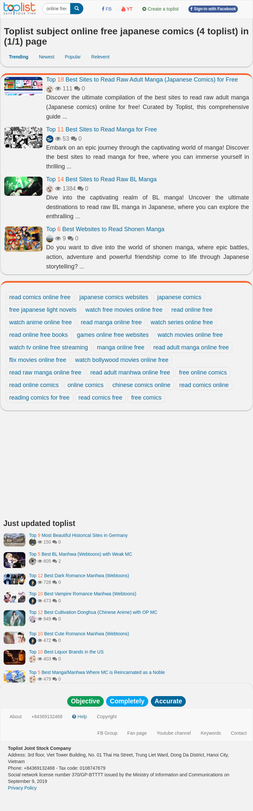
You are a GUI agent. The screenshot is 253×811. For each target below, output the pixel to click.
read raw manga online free (45, 372)
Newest (46, 56)
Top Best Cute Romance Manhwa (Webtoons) (79, 633)
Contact (239, 733)
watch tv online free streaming (48, 347)
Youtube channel (173, 733)
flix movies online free (37, 360)
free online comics (203, 372)
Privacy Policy (22, 788)
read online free (191, 309)
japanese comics (179, 297)
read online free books (38, 335)
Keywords (211, 733)
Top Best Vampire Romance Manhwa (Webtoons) (82, 593)
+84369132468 (47, 716)
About (16, 716)
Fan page (137, 733)
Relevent (100, 56)
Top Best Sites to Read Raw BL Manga (101, 179)
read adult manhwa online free (130, 372)
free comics (146, 397)
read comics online (204, 385)
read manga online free (111, 322)
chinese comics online (141, 385)
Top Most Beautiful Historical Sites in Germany (78, 535)
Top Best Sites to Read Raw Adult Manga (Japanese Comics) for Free (142, 79)
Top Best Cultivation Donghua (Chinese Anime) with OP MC (93, 612)
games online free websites (113, 335)
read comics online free (39, 297)
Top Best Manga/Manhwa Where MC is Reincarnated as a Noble (97, 672)
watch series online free (182, 322)
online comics (85, 385)
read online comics (34, 385)
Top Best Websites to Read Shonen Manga (105, 229)
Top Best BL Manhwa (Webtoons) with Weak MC (80, 554)
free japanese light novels (42, 309)
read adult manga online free (191, 347)
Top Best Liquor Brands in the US (66, 651)
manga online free (120, 347)
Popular (73, 56)
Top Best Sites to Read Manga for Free (101, 129)
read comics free (100, 397)
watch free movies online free (123, 309)
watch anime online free (40, 322)
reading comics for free (39, 397)
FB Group (108, 733)
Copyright (107, 716)
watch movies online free (190, 335)
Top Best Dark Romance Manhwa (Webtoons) (79, 575)
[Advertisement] (126, 466)
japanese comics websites (113, 297)
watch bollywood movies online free (121, 360)
